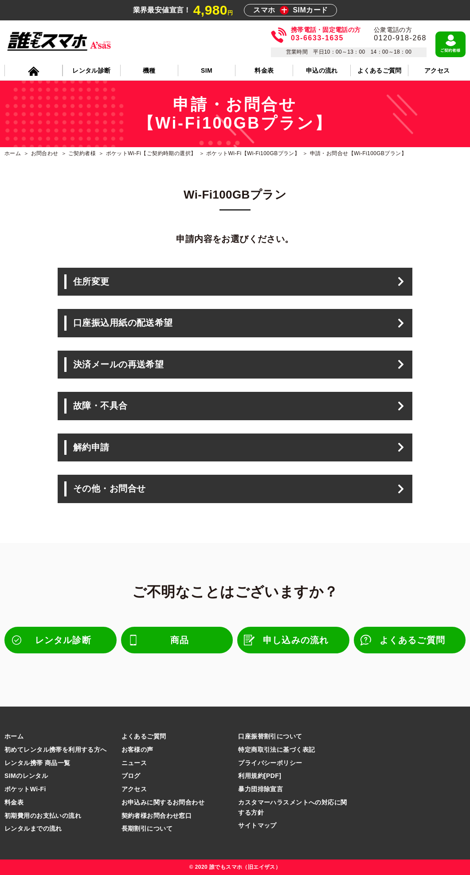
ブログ (131, 775)
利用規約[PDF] (259, 775)
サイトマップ (257, 825)
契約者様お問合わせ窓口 (156, 815)
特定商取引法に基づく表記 (276, 749)
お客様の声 (137, 749)
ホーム (14, 736)
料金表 (14, 802)
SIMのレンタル (26, 775)
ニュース (134, 762)
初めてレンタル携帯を (55, 749)
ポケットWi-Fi (25, 789)
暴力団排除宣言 (260, 789)
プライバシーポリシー (270, 762)
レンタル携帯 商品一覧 (37, 762)
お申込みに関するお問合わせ (162, 802)
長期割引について (146, 828)
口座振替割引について (270, 736)
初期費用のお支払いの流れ (42, 815)
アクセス (134, 789)
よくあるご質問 (143, 736)
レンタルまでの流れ (33, 828)
